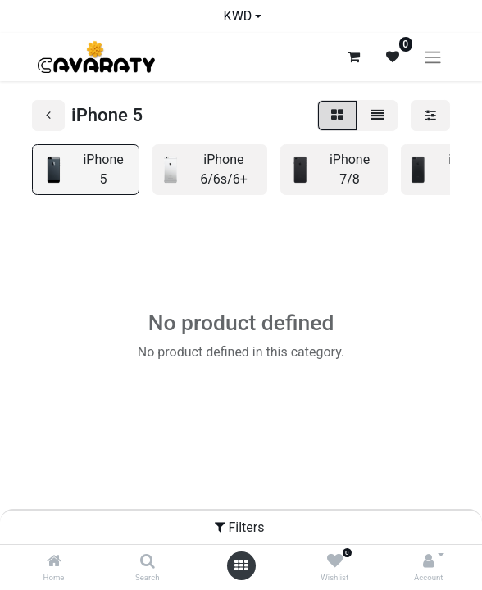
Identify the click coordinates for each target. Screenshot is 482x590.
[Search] (147, 562)
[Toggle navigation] (433, 57)
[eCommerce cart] (353, 56)
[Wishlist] (335, 562)
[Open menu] (241, 566)
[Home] (54, 562)
